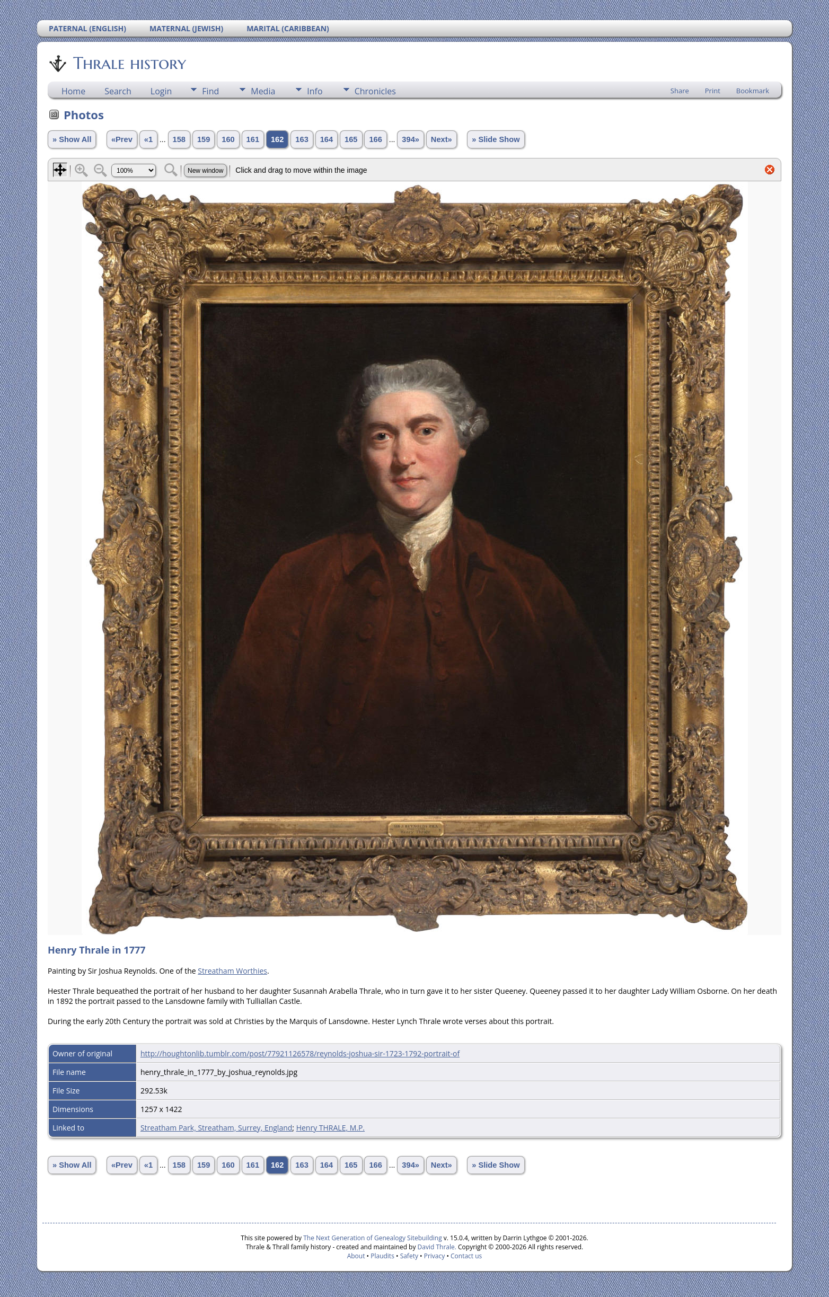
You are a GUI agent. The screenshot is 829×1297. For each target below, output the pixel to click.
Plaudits (382, 1255)
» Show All (72, 139)
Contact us (466, 1255)
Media (263, 91)
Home (73, 91)
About (356, 1255)
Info (314, 91)
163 (301, 139)
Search (117, 91)
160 (228, 139)
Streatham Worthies (232, 971)
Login (161, 91)
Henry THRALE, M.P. (330, 1128)
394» (410, 139)
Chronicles (375, 91)
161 (252, 139)
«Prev (122, 139)
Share (680, 90)
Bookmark (752, 90)
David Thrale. (436, 1246)
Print (712, 90)
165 (351, 139)
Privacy (434, 1255)
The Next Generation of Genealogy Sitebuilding (372, 1237)
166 (375, 139)
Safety (409, 1255)
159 (203, 139)
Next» (441, 139)
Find (210, 91)
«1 (148, 139)
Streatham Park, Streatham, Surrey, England (216, 1128)
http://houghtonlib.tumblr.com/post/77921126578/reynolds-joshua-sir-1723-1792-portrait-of (300, 1053)
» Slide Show (495, 139)
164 (326, 139)
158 (179, 139)
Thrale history (129, 63)
